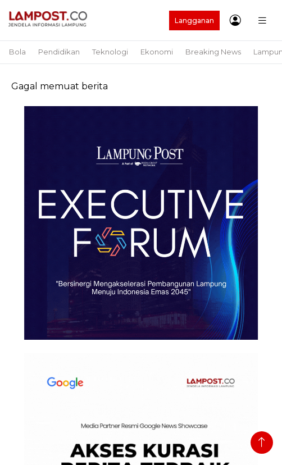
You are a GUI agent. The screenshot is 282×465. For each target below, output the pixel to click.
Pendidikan (59, 51)
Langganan (194, 20)
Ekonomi (156, 51)
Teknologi (110, 51)
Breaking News (213, 51)
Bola (17, 51)
